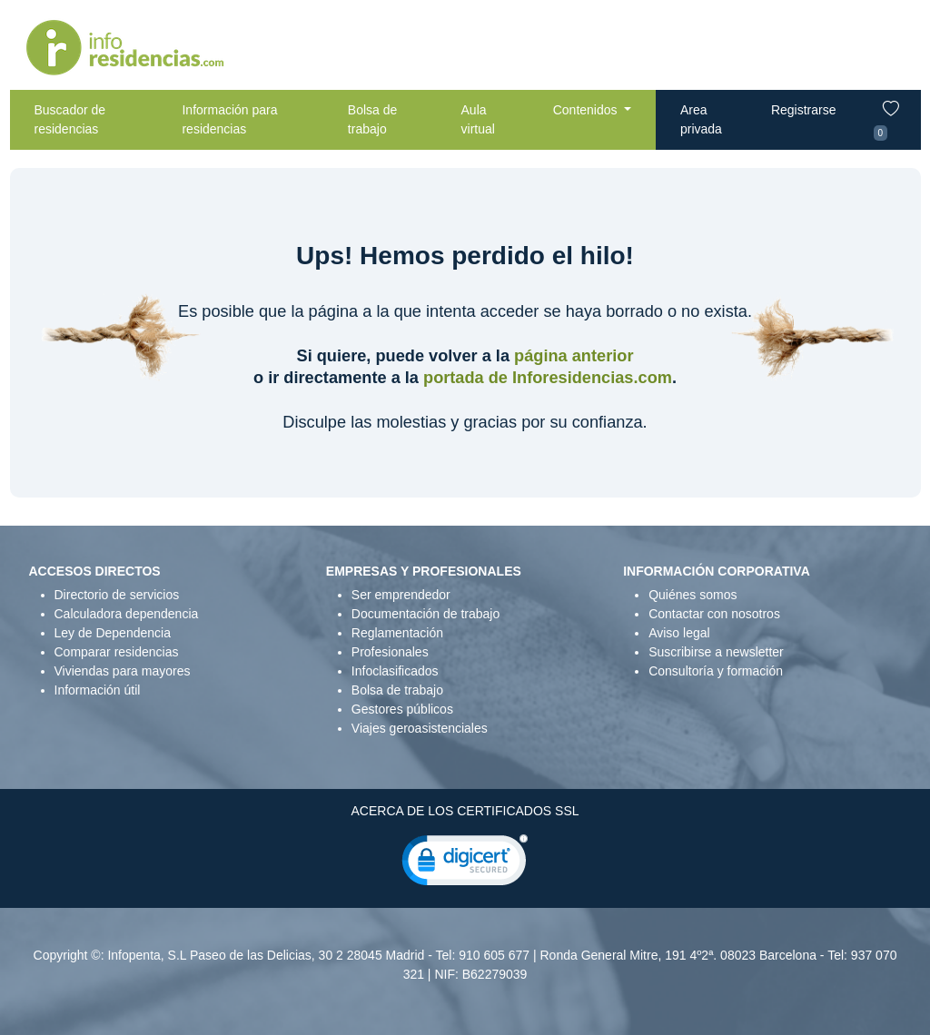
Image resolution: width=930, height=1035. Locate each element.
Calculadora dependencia (126, 613)
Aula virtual (478, 119)
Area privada (701, 119)
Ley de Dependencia (112, 633)
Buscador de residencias (70, 119)
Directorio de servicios (117, 594)
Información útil (97, 690)
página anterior (573, 356)
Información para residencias (229, 119)
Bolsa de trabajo (372, 119)
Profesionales (390, 652)
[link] (465, 864)
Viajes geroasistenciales (419, 728)
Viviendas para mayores (122, 671)
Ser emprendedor (400, 594)
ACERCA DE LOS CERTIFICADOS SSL (465, 810)
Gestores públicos (402, 709)
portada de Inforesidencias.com (547, 378)
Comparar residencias (116, 652)
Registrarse (803, 110)
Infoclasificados (395, 671)
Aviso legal (678, 633)
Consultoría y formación (715, 671)
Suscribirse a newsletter (716, 652)
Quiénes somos (692, 594)
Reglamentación (397, 633)
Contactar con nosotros (714, 613)
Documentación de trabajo (425, 613)
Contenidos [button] (587, 110)
